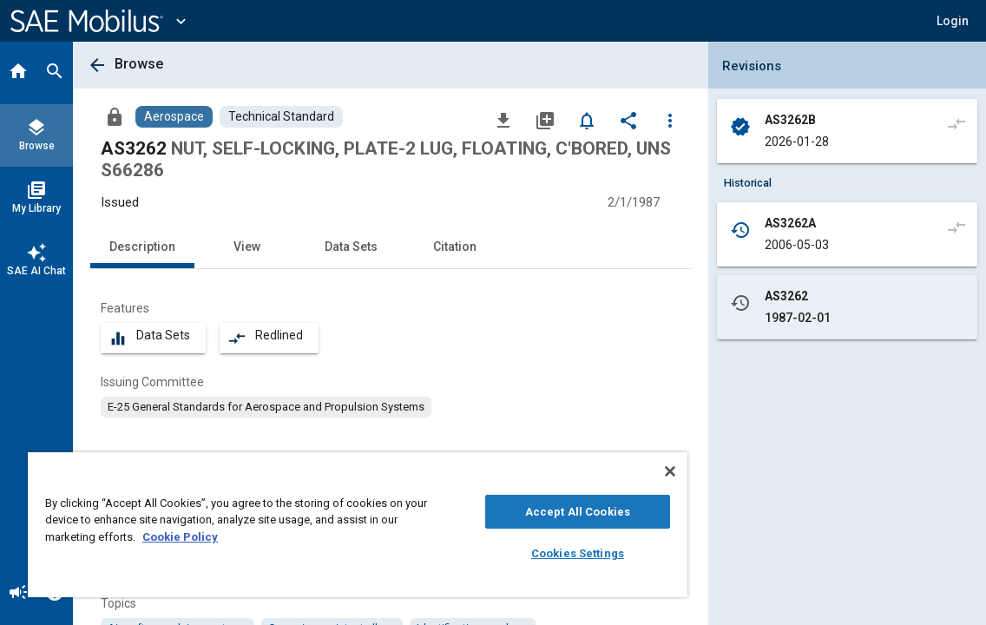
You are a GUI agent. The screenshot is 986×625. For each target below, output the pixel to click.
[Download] (503, 119)
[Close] (581, 471)
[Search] (54, 73)
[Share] (628, 119)
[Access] (114, 116)
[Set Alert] (586, 119)
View (246, 246)
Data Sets (351, 246)
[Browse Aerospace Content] (174, 117)
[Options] (670, 119)
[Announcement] (18, 593)
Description (142, 246)
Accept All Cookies (502, 511)
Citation (455, 246)
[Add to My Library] (545, 119)
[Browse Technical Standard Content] (281, 117)
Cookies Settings (503, 553)
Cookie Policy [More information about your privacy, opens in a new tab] (243, 536)
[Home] (18, 73)
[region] (314, 524)
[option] (266, 407)
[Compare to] (956, 123)
